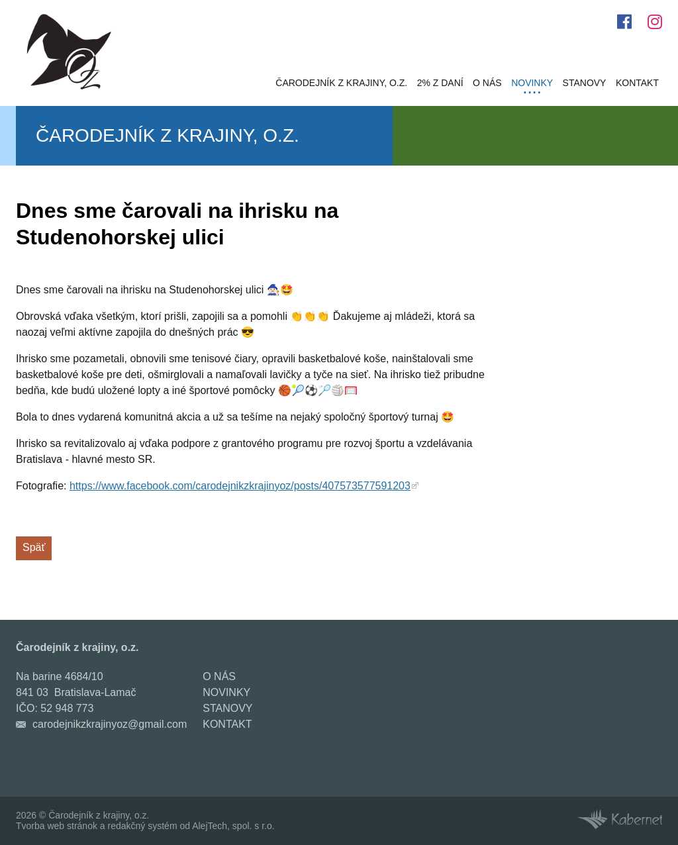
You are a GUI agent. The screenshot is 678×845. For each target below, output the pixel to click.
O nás (487, 82)
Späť (34, 547)
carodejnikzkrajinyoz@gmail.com (109, 724)
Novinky (532, 82)
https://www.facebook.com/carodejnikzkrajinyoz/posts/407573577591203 (240, 485)
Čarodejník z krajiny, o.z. (341, 82)
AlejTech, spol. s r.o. (233, 825)
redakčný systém (142, 825)
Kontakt (637, 82)
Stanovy (584, 82)
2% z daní (440, 82)
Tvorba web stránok (56, 825)
